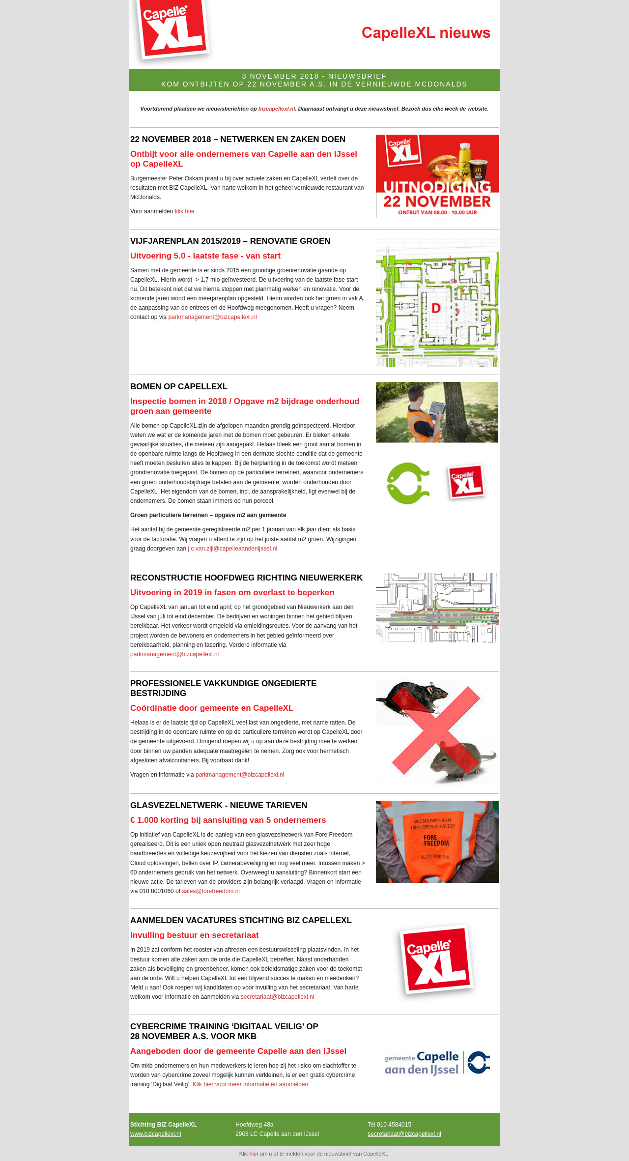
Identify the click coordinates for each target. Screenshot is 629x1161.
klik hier (185, 211)
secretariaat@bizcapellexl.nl (277, 996)
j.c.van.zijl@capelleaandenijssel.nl (232, 548)
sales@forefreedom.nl (211, 891)
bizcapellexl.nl (276, 109)
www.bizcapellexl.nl (155, 1134)
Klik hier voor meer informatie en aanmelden (250, 1084)
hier (254, 1154)
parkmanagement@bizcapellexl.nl (212, 317)
